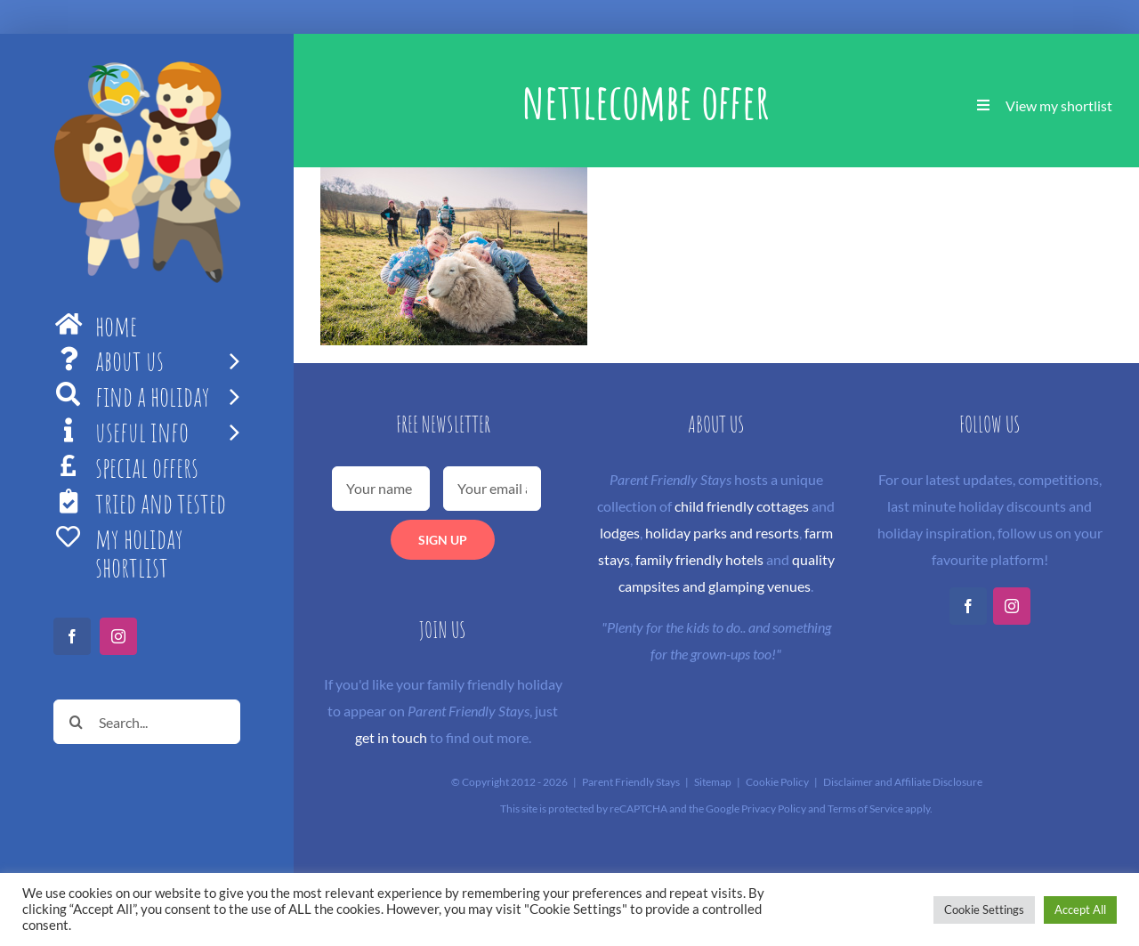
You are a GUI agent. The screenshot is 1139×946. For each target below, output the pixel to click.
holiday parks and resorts (722, 532)
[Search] (75, 721)
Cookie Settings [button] (984, 909)
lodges (620, 532)
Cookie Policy (777, 781)
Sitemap (712, 781)
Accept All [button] (1080, 909)
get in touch (391, 737)
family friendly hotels (699, 559)
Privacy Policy (773, 808)
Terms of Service (865, 808)
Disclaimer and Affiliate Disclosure (902, 781)
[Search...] (146, 721)
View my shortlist (1059, 105)
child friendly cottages (742, 505)
